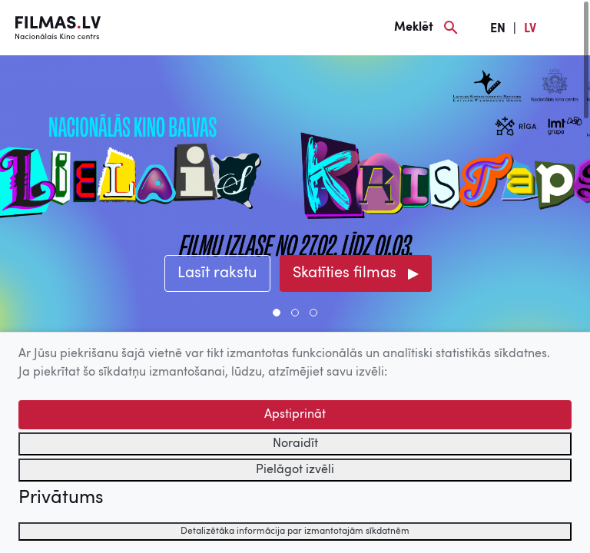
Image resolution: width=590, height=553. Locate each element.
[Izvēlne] (567, 27)
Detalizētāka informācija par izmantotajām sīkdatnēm (295, 531)
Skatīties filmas (344, 273)
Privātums (60, 498)
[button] (276, 312)
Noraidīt (295, 444)
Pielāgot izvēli (295, 470)
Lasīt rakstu (217, 273)
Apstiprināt (295, 415)
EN (497, 29)
